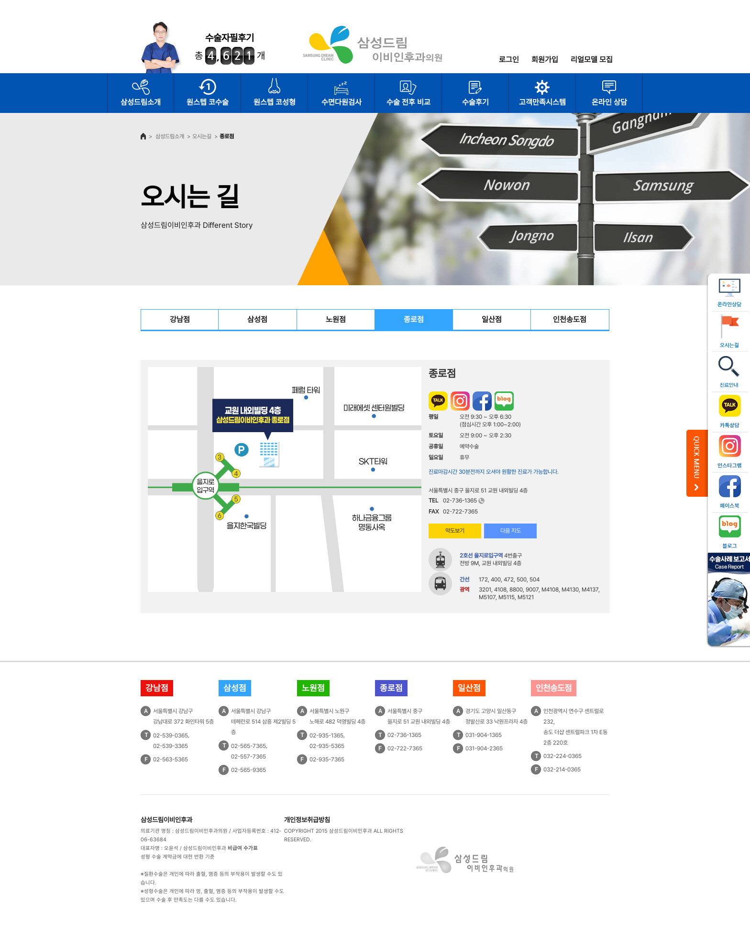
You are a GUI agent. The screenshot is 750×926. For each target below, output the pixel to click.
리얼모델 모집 (592, 59)
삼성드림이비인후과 (166, 820)
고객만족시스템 (542, 102)
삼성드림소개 (141, 102)
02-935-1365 (326, 735)
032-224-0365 (562, 756)
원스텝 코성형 (275, 102)
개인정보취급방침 (307, 820)
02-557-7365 (248, 756)
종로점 (414, 319)
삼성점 (257, 319)
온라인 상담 (609, 102)
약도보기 (454, 530)
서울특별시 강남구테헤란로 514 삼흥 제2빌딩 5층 (263, 722)
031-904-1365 (483, 735)
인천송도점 (569, 319)
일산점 (492, 319)
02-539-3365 (170, 746)
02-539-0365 (170, 735)
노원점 (336, 319)
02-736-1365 (460, 500)
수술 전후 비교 (408, 102)
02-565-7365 (248, 746)
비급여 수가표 (243, 848)
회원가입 (544, 59)
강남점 (180, 319)
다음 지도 (510, 530)
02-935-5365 (326, 746)
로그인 (509, 59)
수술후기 (475, 102)
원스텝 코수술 (208, 102)
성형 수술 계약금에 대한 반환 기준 (178, 857)
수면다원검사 (341, 102)
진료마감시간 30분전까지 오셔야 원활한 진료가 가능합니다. (494, 472)
